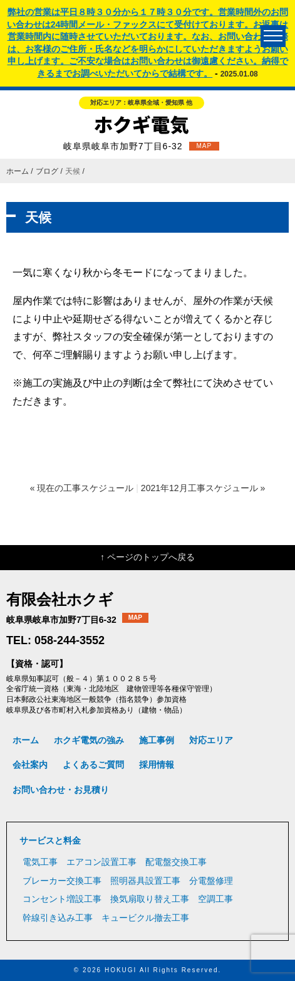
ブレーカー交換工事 (62, 881)
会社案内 (30, 765)
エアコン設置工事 (101, 862)
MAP (204, 145)
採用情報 (156, 765)
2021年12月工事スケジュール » (203, 488)
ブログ (47, 171)
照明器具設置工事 (145, 881)
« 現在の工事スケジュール (82, 488)
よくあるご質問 (93, 765)
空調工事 (215, 899)
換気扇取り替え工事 (149, 899)
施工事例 (156, 740)
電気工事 (40, 862)
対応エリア (211, 740)
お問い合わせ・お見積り (61, 790)
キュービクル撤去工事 (145, 918)
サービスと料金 (50, 840)
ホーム (17, 171)
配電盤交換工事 (176, 862)
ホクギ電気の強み (89, 740)
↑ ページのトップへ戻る (147, 557)
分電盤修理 (211, 881)
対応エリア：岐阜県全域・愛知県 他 (141, 102)
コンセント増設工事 (62, 899)
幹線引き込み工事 (58, 918)
